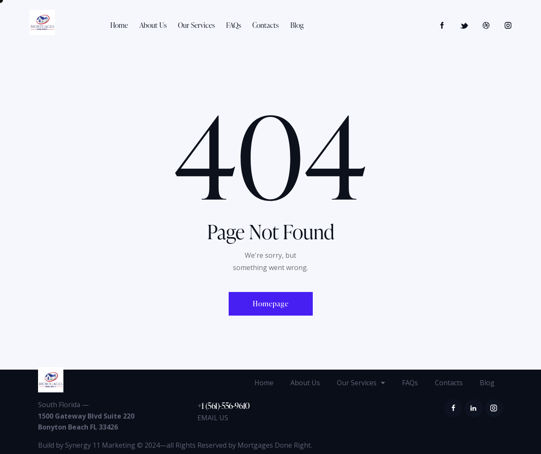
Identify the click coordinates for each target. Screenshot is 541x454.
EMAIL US (212, 417)
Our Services (361, 382)
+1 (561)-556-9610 (223, 405)
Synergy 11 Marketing (100, 445)
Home (263, 382)
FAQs (410, 382)
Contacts (449, 382)
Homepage (271, 303)
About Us (305, 382)
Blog (487, 382)
